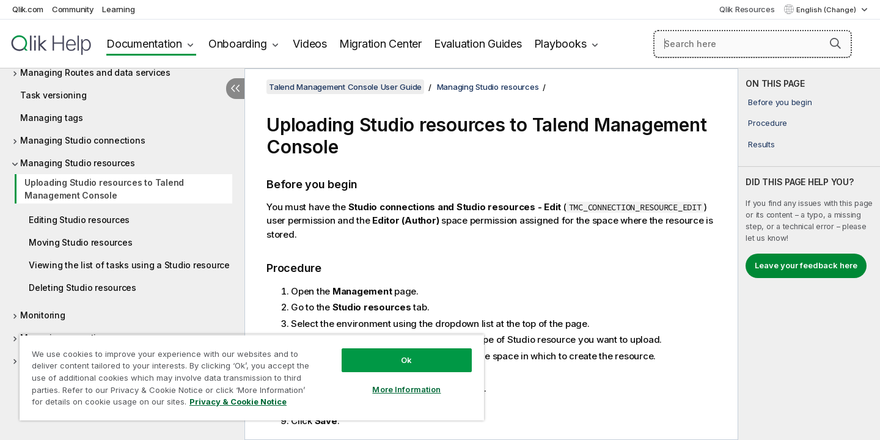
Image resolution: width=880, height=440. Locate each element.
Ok (406, 360)
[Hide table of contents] (235, 88)
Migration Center (380, 43)
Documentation (144, 43)
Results (761, 144)
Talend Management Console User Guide (345, 87)
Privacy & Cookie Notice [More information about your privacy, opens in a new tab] (238, 401)
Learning (118, 9)
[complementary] (809, 254)
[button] (835, 43)
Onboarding (237, 43)
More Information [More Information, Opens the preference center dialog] (406, 389)
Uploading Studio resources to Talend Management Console (104, 188)
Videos (310, 43)
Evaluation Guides (478, 43)
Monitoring (42, 315)
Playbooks (560, 43)
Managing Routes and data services (95, 72)
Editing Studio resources (79, 220)
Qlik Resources (747, 9)
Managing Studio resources (77, 163)
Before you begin (780, 102)
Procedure (767, 123)
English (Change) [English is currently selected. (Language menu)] (827, 10)
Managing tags (51, 117)
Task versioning (53, 95)
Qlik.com (27, 9)
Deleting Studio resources (82, 287)
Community (73, 9)
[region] (252, 377)
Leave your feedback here (806, 265)
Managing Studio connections (82, 140)
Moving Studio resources (80, 242)
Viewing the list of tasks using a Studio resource (129, 265)
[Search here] (752, 44)
